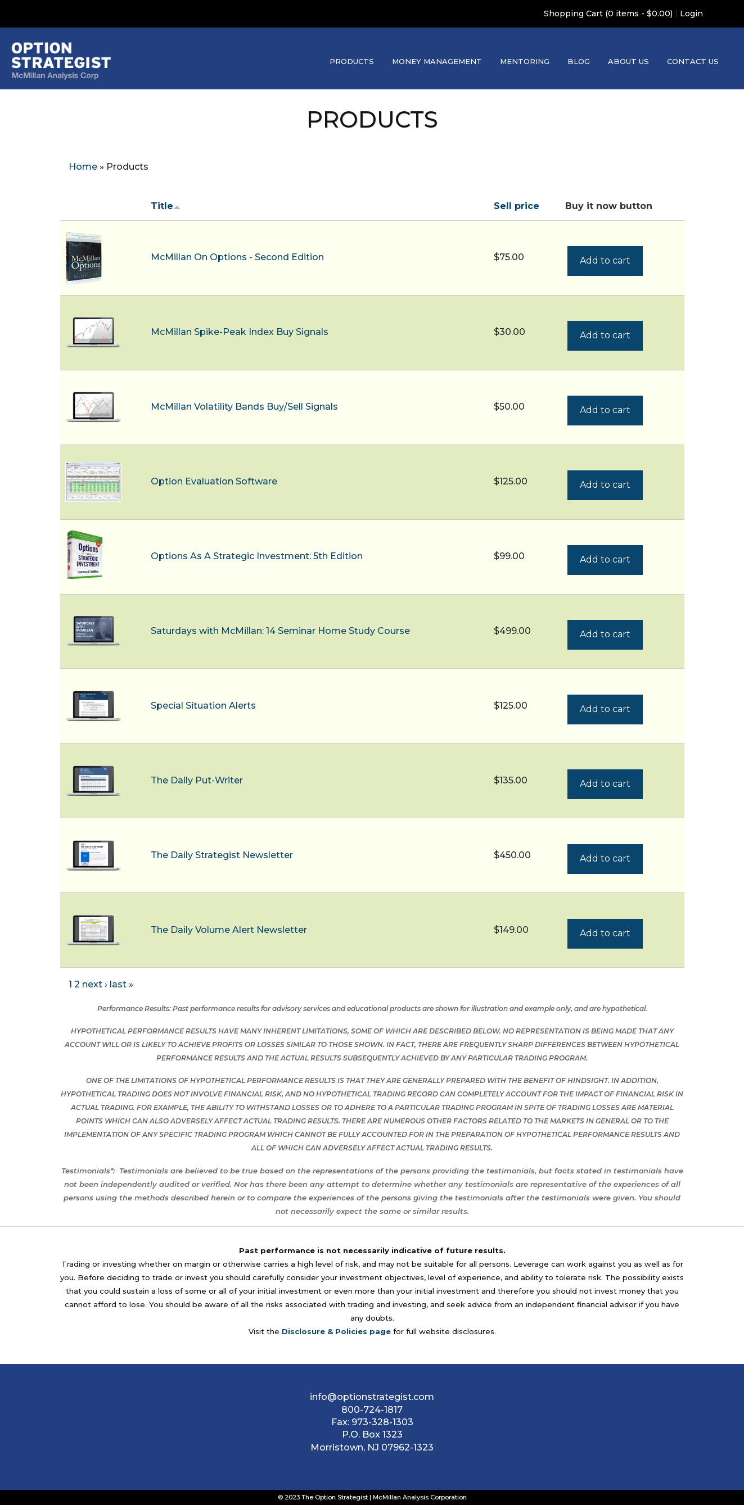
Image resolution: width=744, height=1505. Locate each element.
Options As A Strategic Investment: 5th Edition (257, 556)
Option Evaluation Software (214, 481)
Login (691, 13)
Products (352, 61)
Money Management (437, 61)
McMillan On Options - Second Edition (237, 257)
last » (121, 984)
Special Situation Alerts (203, 705)
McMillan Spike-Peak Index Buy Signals (239, 332)
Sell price (516, 206)
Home (83, 166)
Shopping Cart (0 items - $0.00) (608, 13)
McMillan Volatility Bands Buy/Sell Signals (244, 406)
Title (166, 206)
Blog (578, 61)
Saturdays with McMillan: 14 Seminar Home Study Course (280, 630)
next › (94, 984)
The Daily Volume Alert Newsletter (229, 929)
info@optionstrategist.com (372, 1396)
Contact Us (693, 61)
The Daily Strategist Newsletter (222, 855)
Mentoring (524, 61)
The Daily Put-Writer (197, 780)
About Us (628, 61)
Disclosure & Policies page (336, 1331)
